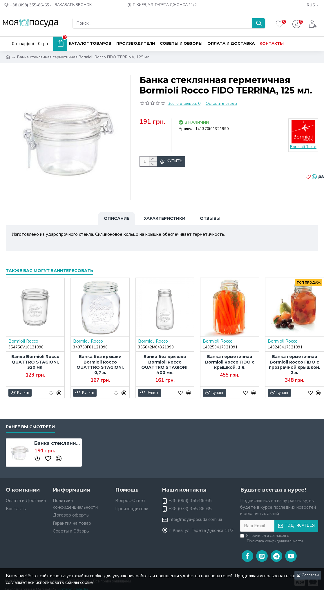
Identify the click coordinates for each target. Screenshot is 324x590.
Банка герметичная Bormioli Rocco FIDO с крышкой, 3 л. (229, 355)
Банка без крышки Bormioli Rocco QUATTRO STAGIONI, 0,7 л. (100, 357)
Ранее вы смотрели (30, 419)
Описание (116, 218)
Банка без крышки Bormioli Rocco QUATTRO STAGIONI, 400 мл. (165, 357)
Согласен (310, 575)
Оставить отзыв (221, 103)
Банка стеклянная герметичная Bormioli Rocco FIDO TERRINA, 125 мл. (57, 436)
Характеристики (164, 218)
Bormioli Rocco (23, 334)
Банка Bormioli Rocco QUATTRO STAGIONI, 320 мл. (35, 355)
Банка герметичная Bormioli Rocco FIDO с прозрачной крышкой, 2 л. (294, 357)
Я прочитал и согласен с (272, 531)
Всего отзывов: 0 (184, 103)
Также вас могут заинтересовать (49, 263)
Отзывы (210, 218)
